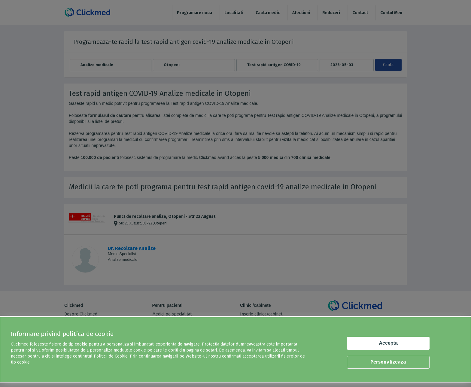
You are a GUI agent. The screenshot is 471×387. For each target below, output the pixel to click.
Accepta (388, 343)
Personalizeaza (388, 362)
